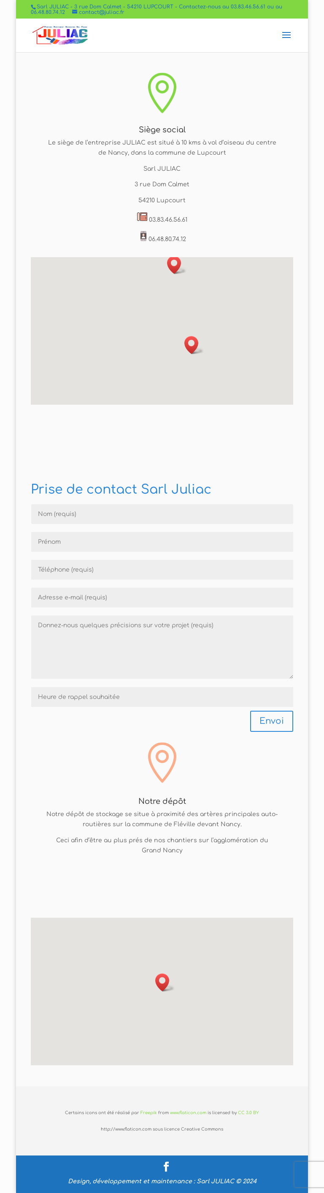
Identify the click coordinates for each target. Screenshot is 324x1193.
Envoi (271, 721)
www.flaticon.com (188, 1112)
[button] (194, 345)
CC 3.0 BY (248, 1112)
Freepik (148, 1112)
